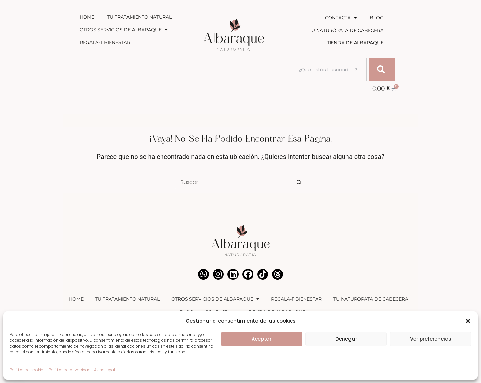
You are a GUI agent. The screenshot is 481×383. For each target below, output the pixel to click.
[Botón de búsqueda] (299, 182)
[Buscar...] (234, 182)
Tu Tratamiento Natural (139, 17)
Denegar (346, 339)
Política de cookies (28, 370)
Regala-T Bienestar (105, 42)
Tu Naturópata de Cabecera (346, 30)
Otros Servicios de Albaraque (124, 29)
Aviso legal (104, 370)
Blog (377, 17)
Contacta (341, 17)
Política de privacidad (70, 370)
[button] (468, 321)
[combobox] (328, 69)
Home (87, 17)
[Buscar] (382, 69)
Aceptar (262, 339)
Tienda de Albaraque (355, 43)
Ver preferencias (430, 339)
